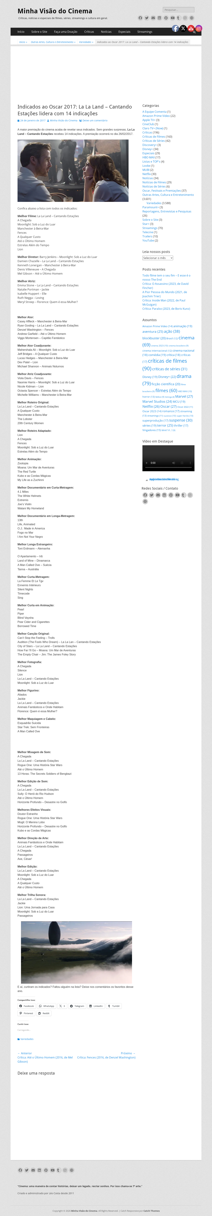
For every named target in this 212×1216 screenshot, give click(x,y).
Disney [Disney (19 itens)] (150, 377)
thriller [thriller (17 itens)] (181, 425)
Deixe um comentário (95, 120)
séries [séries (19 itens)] (149, 425)
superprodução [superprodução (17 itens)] (155, 420)
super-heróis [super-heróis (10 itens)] (185, 415)
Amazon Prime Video (156, 116)
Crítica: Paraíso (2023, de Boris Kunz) (166, 309)
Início (21, 32)
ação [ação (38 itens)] (172, 331)
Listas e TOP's (151, 161)
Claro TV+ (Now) (152, 128)
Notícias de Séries (154, 186)
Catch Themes (151, 1210)
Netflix (146, 174)
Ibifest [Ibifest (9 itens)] (159, 397)
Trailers (147, 236)
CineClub (148, 124)
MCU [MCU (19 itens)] (179, 402)
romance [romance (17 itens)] (171, 411)
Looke (146, 166)
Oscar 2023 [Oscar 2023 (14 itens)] (152, 411)
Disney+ (147, 149)
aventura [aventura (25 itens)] (152, 331)
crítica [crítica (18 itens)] (173, 355)
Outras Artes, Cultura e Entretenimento (53, 42)
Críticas (89, 32)
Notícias (106, 32)
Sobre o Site (39, 32)
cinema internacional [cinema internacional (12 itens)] (157, 350)
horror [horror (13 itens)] (148, 396)
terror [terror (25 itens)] (165, 425)
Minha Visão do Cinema (55, 11)
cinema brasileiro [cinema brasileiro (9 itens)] (179, 345)
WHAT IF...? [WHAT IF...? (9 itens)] (168, 430)
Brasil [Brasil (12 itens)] (172, 338)
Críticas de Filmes (153, 136)
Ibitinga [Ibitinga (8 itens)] (170, 397)
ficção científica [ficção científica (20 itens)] (165, 384)
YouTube (148, 240)
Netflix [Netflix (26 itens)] (151, 406)
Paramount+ (150, 207)
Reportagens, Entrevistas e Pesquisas (166, 211)
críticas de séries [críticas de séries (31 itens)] (169, 368)
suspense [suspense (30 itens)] (180, 420)
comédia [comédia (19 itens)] (157, 355)
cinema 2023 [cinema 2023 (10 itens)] (159, 345)
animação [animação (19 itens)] (182, 326)
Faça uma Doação (65, 32)
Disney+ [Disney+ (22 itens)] (167, 377)
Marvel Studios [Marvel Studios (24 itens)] (157, 401)
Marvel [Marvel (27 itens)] (184, 396)
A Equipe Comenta (154, 112)
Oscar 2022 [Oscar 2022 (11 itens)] (185, 406)
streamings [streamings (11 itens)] (155, 415)
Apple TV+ (148, 120)
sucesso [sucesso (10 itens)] (170, 415)
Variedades (86, 42)
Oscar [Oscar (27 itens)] (168, 406)
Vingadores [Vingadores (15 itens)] (151, 430)
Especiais (124, 32)
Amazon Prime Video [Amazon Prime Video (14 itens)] (157, 326)
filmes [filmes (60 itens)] (166, 390)
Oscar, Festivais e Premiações (161, 191)
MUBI (145, 170)
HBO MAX (148, 157)
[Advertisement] (106, 70)
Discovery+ (149, 145)
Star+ (145, 224)
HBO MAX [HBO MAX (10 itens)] (185, 391)
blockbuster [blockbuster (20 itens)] (154, 338)
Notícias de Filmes (154, 182)
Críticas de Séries (153, 141)
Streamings (144, 32)
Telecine (147, 232)
